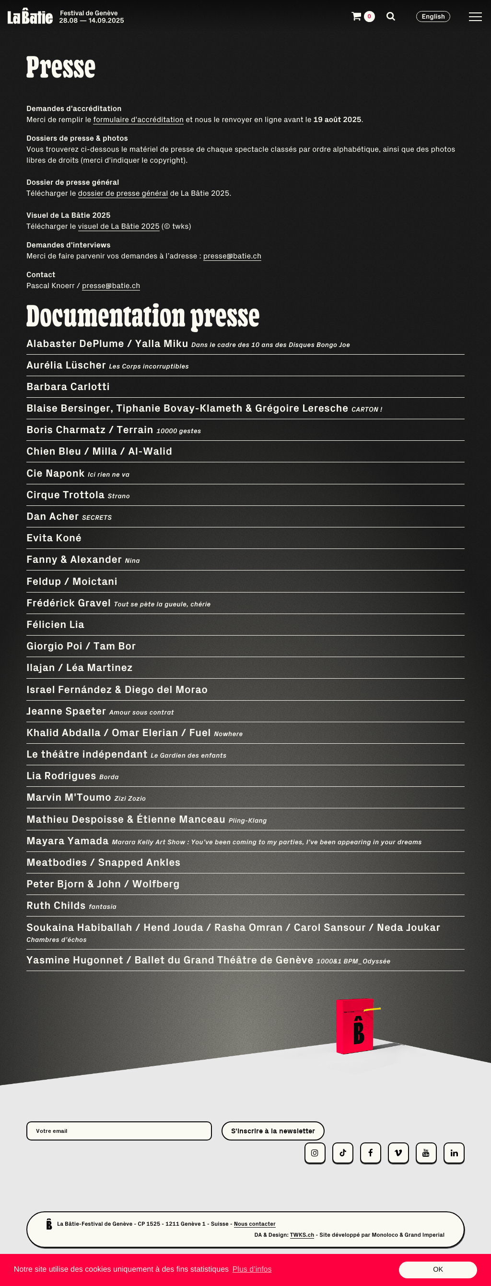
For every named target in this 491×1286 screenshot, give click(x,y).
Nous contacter (255, 1224)
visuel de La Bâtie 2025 (119, 226)
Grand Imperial (424, 1235)
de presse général (136, 193)
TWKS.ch (302, 1235)
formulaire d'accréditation (138, 119)
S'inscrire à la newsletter (273, 1131)
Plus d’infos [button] (252, 1269)
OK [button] (438, 1270)
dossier (91, 193)
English (433, 16)
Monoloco (385, 1235)
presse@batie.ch (232, 256)
